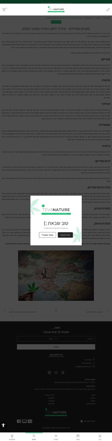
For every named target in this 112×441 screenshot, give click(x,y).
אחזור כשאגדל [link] (47, 235)
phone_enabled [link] (108, 9)
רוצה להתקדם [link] (65, 235)
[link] (3, 427)
